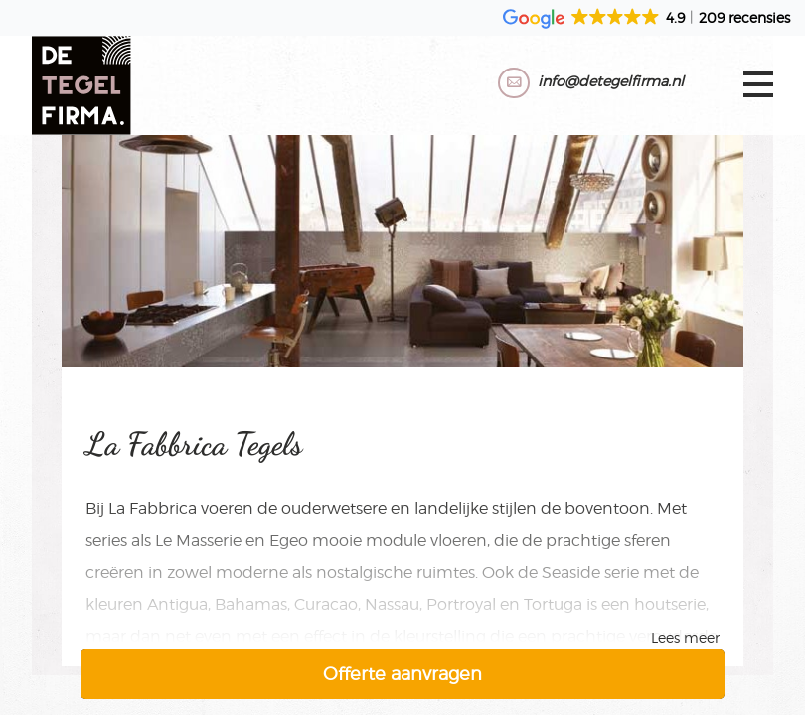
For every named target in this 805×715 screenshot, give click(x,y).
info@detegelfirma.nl (611, 80)
